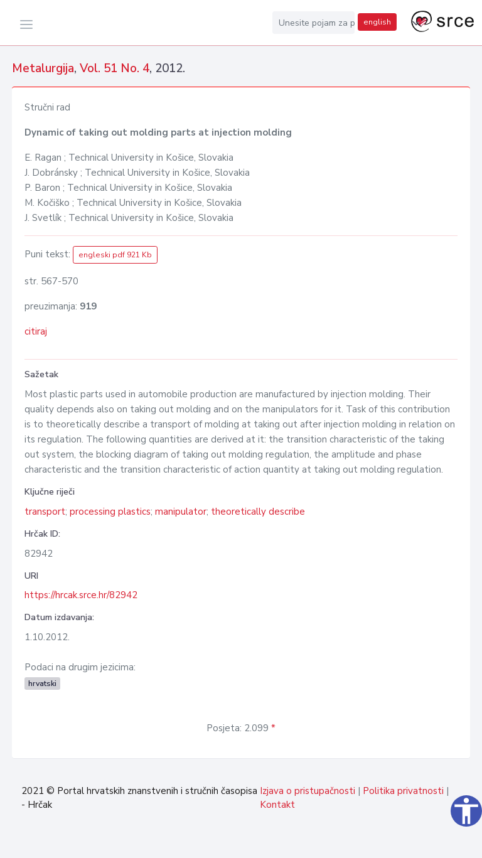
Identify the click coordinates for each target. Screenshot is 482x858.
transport (44, 511)
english (377, 22)
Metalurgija (43, 68)
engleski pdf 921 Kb (115, 255)
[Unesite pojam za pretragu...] (314, 23)
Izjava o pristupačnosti (307, 791)
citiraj (35, 331)
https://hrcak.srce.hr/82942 (80, 595)
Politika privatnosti (403, 791)
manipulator (180, 511)
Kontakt (277, 804)
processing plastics (110, 511)
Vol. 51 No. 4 (114, 68)
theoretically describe (258, 511)
